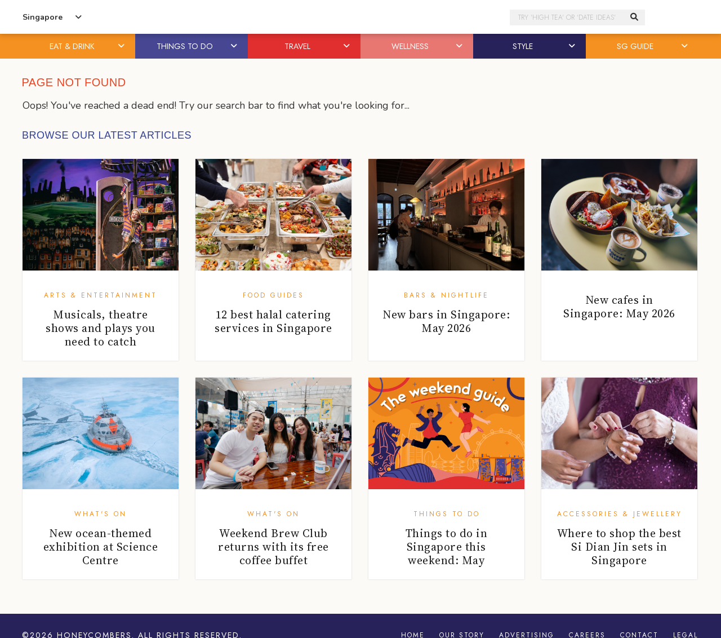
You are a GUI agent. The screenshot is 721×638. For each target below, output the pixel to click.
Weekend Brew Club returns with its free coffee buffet (273, 546)
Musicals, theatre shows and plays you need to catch (100, 328)
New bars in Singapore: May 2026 (446, 321)
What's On (100, 514)
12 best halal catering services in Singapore (273, 321)
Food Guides (273, 295)
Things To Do (446, 514)
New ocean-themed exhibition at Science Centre (100, 546)
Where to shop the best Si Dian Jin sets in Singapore (619, 546)
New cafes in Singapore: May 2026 (619, 306)
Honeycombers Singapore (360, 17)
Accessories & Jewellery (619, 514)
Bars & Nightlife (446, 295)
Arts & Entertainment (100, 295)
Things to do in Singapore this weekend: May (447, 546)
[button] (122, 46)
